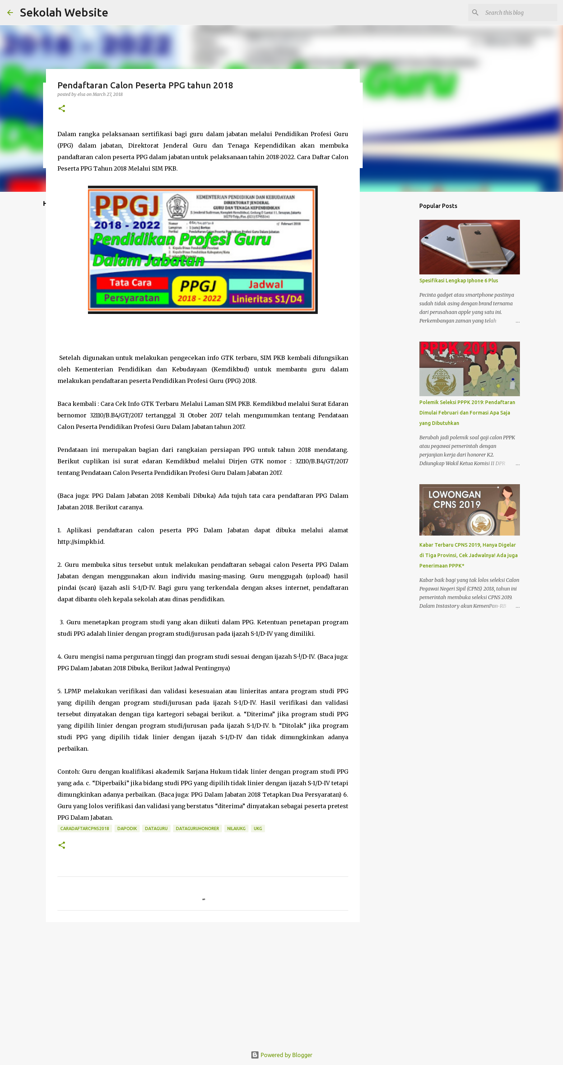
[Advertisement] (203, 983)
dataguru (156, 828)
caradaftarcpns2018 (84, 828)
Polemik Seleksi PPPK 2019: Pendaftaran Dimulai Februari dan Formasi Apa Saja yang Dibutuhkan (467, 412)
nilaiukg (236, 828)
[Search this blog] (519, 12)
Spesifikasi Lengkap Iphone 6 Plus (458, 280)
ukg (258, 828)
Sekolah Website (64, 12)
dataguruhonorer (197, 828)
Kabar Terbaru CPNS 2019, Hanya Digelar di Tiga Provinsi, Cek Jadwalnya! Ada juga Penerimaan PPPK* (468, 555)
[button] (61, 109)
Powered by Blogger (281, 1055)
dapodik (127, 828)
